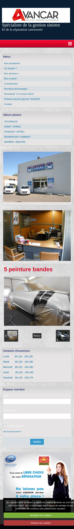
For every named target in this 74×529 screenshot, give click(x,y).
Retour (37, 336)
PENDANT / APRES (14, 132)
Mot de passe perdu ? (12, 431)
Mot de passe (10, 410)
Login (6, 395)
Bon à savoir (10, 78)
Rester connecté (14, 426)
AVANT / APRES (12, 126)
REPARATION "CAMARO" (17, 137)
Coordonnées (11, 84)
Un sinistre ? (10, 68)
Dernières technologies (15, 89)
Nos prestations (12, 63)
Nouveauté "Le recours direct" (19, 94)
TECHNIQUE (11, 121)
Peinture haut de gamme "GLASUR (22, 99)
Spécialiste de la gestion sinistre (31, 24)
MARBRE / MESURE (14, 142)
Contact (8, 104)
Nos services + (11, 73)
